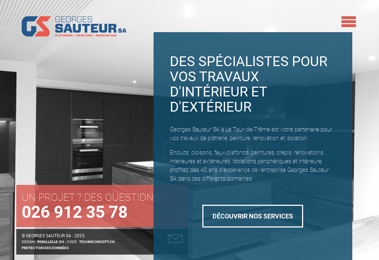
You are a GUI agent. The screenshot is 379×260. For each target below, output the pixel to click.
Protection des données (45, 248)
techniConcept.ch (97, 242)
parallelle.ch (50, 242)
